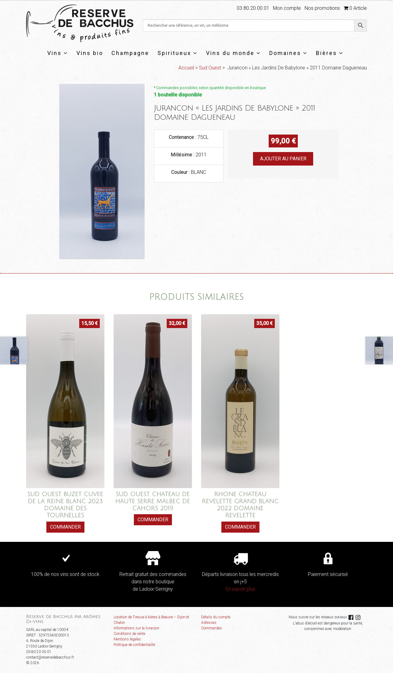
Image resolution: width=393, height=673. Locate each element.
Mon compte (287, 8)
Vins (57, 53)
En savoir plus (240, 589)
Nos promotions (322, 8)
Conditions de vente (129, 634)
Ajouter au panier (283, 159)
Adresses (208, 622)
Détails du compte (215, 617)
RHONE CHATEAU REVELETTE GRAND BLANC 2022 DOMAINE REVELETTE (240, 504)
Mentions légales (127, 639)
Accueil (186, 68)
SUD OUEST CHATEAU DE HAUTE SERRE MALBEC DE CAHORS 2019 (152, 501)
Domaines (288, 53)
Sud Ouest (210, 68)
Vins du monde (233, 53)
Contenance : (183, 137)
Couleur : (181, 172)
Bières (330, 53)
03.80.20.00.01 (253, 8)
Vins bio (89, 53)
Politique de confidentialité (134, 645)
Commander (65, 527)
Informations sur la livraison (136, 628)
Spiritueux (178, 53)
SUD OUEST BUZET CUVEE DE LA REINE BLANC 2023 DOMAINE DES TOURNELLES (65, 504)
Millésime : (183, 155)
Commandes (211, 628)
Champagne (130, 53)
